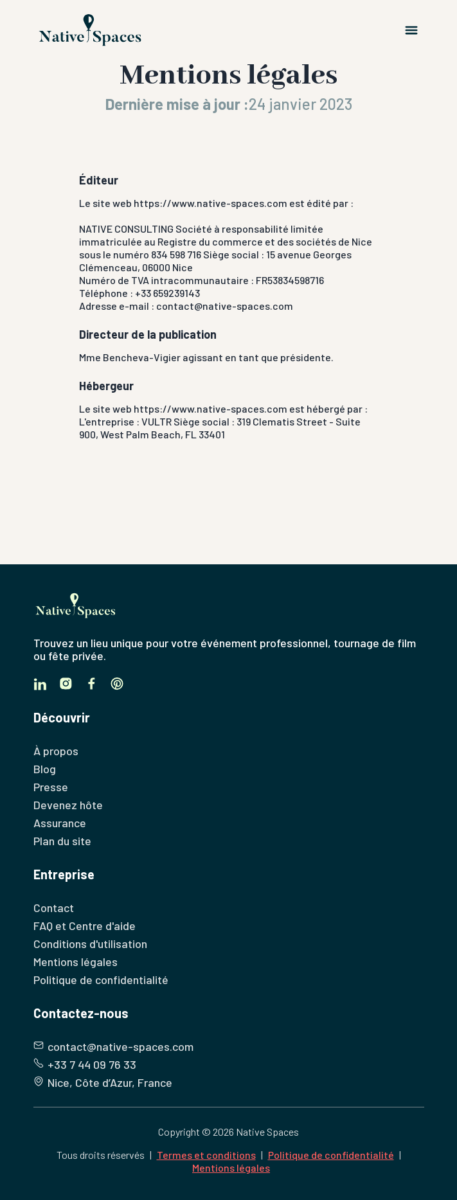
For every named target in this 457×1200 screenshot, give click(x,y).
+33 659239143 (167, 293)
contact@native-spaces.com (224, 306)
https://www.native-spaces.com (210, 203)
